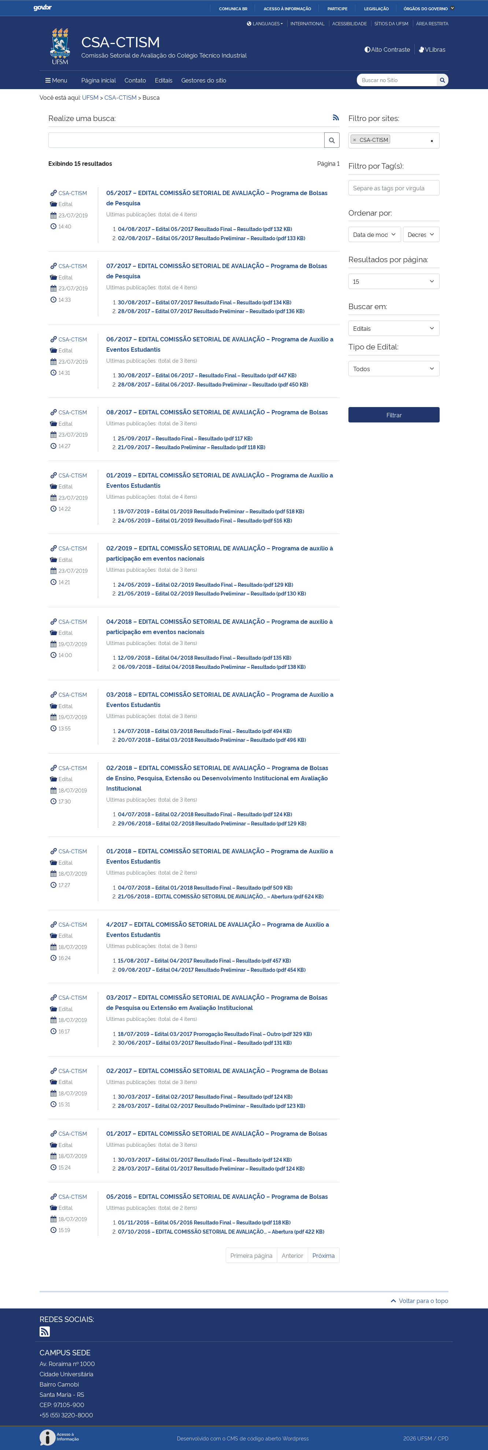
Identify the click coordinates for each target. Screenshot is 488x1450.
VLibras (432, 49)
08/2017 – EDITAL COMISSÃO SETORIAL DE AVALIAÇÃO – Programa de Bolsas (217, 412)
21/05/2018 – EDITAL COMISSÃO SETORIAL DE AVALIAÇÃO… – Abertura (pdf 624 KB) (221, 896)
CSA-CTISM (73, 192)
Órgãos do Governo (426, 8)
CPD (443, 1438)
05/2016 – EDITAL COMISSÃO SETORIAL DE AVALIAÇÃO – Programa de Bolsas (217, 1196)
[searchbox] (394, 140)
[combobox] (394, 140)
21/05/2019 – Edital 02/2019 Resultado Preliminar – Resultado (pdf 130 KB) (212, 593)
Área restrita (432, 23)
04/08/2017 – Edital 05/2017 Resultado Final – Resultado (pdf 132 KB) (205, 228)
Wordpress (295, 1438)
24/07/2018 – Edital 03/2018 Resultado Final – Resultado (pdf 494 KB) (205, 730)
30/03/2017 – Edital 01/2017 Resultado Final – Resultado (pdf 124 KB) (205, 1159)
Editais (164, 80)
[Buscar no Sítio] (396, 80)
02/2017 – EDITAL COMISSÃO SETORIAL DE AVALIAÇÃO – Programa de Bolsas (217, 1070)
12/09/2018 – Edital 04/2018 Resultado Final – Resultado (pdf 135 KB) (204, 657)
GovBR (42, 7)
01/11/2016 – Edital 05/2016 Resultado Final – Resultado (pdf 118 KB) (204, 1222)
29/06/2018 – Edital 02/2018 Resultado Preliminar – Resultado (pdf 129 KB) (212, 823)
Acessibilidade (349, 23)
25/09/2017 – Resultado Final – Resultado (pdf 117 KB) (185, 438)
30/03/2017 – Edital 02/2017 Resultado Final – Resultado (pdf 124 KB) (205, 1096)
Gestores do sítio (203, 80)
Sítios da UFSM (391, 23)
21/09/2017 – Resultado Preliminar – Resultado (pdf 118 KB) (191, 446)
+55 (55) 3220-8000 (66, 1415)
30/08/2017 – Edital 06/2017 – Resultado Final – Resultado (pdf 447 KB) (207, 374)
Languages (263, 23)
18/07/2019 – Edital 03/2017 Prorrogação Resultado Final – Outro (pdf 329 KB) (215, 1033)
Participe (338, 8)
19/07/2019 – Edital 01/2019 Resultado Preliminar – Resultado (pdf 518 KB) (211, 511)
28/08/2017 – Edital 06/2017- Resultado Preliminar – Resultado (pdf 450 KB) (213, 384)
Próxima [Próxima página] (324, 1255)
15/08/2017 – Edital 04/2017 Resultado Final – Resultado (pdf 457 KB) (204, 960)
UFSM (424, 1438)
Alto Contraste (387, 49)
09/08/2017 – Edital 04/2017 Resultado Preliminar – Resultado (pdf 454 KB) (212, 969)
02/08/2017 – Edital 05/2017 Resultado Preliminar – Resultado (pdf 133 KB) (211, 237)
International (308, 23)
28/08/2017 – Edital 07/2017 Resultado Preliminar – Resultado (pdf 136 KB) (211, 310)
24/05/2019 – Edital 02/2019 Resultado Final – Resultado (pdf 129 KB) (205, 584)
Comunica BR (233, 8)
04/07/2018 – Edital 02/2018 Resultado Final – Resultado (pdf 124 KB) (205, 813)
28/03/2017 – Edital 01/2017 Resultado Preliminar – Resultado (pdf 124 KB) (211, 1168)
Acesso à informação (287, 8)
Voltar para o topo (419, 1300)
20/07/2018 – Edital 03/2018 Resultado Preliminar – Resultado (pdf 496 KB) (212, 739)
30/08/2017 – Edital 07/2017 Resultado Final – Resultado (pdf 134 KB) (204, 302)
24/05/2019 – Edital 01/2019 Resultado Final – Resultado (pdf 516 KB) (205, 520)
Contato (135, 80)
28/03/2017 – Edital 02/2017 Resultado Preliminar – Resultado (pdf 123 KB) (211, 1105)
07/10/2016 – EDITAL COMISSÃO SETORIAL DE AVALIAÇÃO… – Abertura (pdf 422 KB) (221, 1231)
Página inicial (98, 80)
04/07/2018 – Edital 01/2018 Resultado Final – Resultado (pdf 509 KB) (205, 887)
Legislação (376, 8)
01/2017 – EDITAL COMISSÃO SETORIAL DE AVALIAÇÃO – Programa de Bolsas (216, 1133)
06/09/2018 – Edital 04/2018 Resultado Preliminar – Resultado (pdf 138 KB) (212, 666)
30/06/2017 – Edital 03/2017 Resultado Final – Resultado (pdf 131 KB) (205, 1042)
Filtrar (394, 415)
